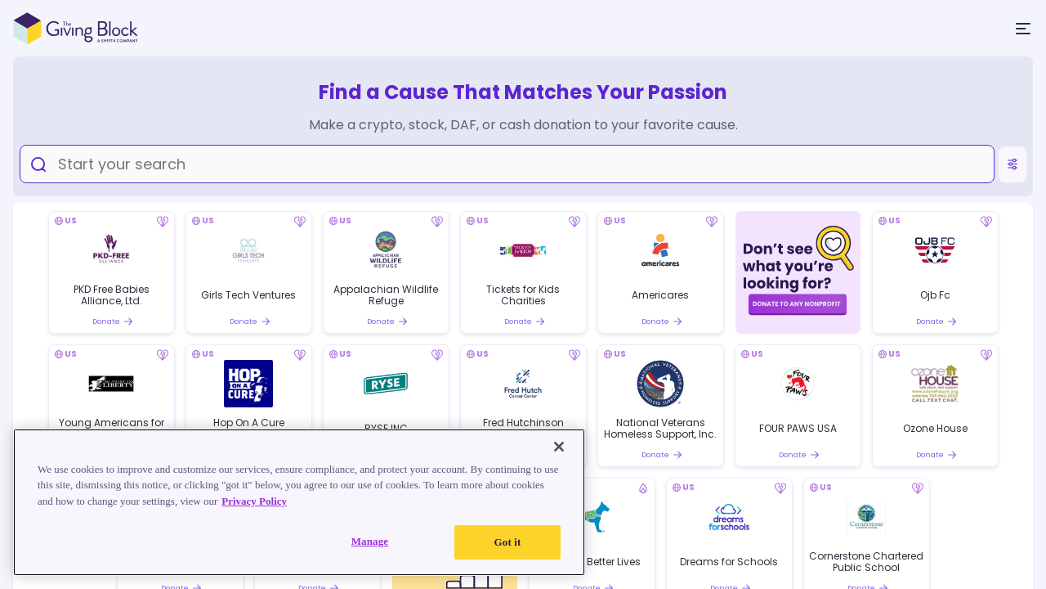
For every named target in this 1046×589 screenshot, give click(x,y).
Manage (370, 541)
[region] (299, 502)
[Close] (559, 447)
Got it (507, 542)
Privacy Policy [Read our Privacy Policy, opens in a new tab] (254, 501)
